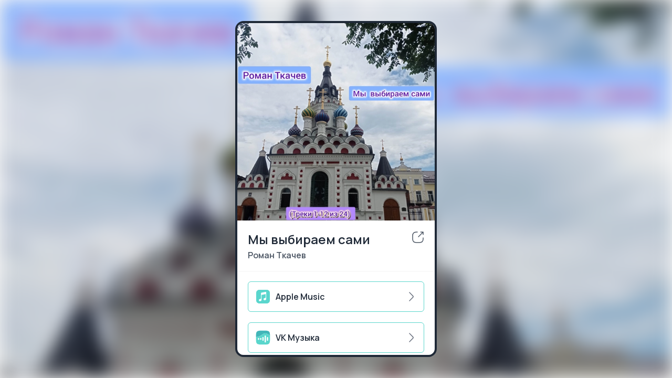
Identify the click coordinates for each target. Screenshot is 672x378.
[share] (418, 237)
